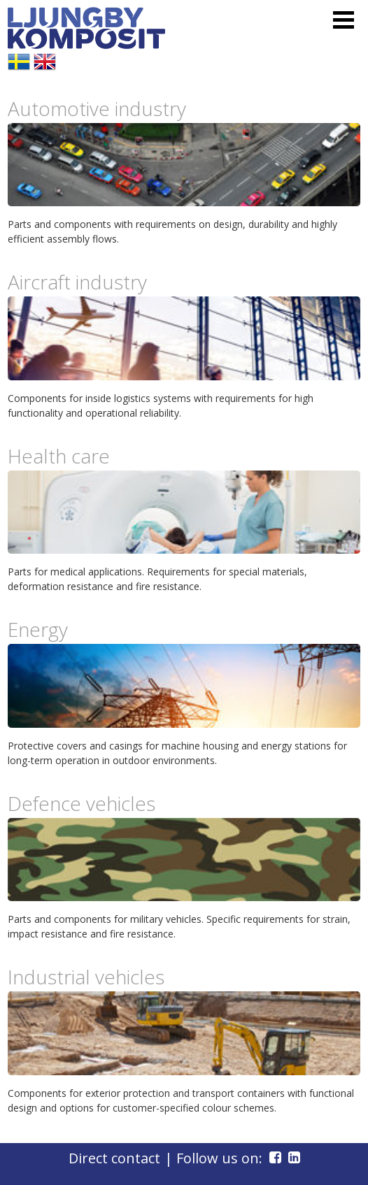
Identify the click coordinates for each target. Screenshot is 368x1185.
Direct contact (114, 1158)
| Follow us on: (224, 1158)
